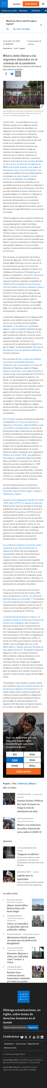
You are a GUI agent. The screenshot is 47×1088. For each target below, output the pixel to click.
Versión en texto (10, 1047)
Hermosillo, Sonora (11, 491)
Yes (7, 28)
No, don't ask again (21, 28)
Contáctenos (9, 1043)
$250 (15, 760)
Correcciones (21, 1043)
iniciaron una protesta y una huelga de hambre (21, 371)
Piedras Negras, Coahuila (30, 491)
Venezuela (24, 10)
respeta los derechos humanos (28, 686)
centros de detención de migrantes (24, 164)
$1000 (14, 765)
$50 (15, 754)
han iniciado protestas (18, 167)
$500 (32, 760)
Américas (23, 783)
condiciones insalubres (15, 545)
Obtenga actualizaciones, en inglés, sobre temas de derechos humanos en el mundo (21, 1016)
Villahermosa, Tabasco (12, 494)
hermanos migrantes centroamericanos (22, 689)
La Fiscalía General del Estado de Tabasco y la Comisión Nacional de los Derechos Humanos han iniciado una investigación (23, 620)
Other (32, 765)
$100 (32, 754)
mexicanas (33, 122)
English (16, 48)
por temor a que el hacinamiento (24, 170)
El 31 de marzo (9, 419)
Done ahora (31, 3)
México (32, 783)
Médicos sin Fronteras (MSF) (15, 455)
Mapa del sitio (33, 1043)
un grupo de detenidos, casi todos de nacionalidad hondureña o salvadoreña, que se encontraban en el (22, 362)
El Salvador (37, 10)
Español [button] (16, 3)
